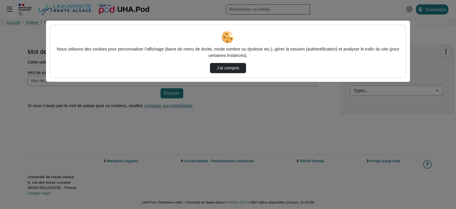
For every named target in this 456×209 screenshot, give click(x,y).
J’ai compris (228, 68)
